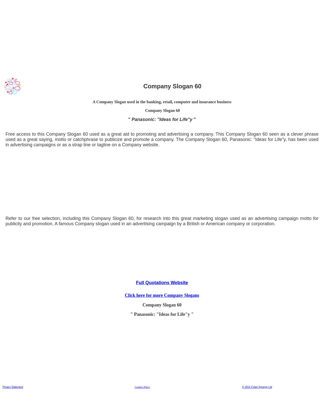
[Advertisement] (154, 37)
